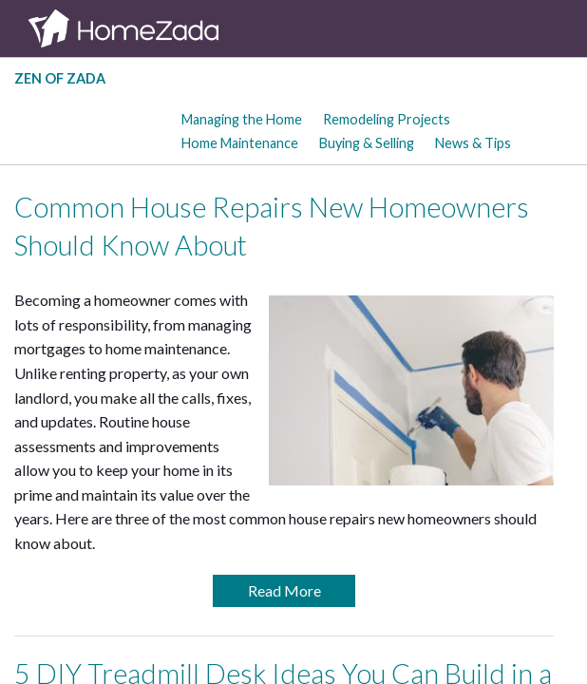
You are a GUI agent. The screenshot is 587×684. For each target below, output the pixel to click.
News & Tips (473, 143)
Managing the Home (241, 119)
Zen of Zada (59, 78)
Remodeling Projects (386, 119)
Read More (284, 590)
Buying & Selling (366, 143)
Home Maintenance (239, 143)
